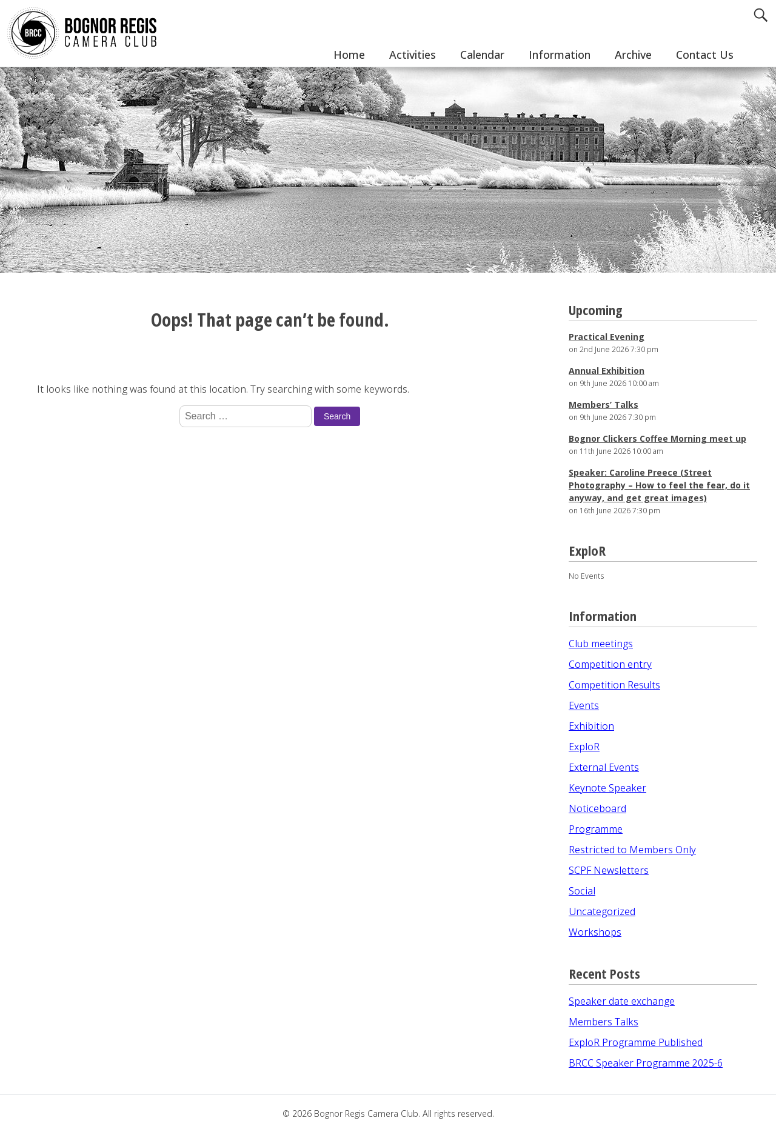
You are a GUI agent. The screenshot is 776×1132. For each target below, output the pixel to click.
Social (582, 890)
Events (584, 705)
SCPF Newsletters (609, 870)
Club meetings (601, 643)
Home (349, 54)
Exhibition (591, 726)
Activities (412, 54)
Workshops (595, 932)
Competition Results (614, 684)
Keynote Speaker (607, 787)
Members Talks (603, 1021)
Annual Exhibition (606, 370)
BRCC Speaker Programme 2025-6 (646, 1063)
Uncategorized (602, 911)
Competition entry (610, 664)
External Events (604, 767)
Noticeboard (597, 808)
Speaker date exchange (622, 1001)
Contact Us (705, 54)
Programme (596, 829)
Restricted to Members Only (632, 849)
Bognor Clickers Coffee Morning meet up (657, 438)
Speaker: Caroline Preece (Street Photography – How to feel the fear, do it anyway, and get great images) (659, 485)
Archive (633, 54)
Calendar (482, 54)
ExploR (584, 746)
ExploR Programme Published (636, 1042)
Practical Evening (606, 336)
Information (559, 54)
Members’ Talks (603, 404)
